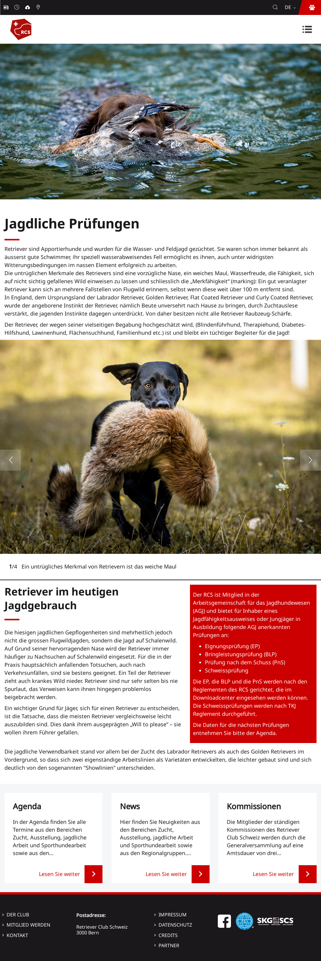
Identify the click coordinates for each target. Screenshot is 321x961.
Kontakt (17, 935)
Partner (169, 945)
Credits (168, 935)
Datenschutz (175, 924)
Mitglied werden (28, 924)
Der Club (18, 914)
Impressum (173, 914)
